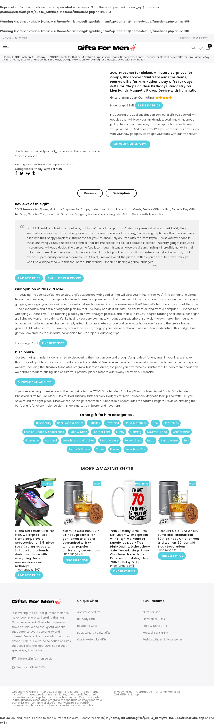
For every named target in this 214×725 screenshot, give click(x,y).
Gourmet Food (157, 431)
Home (7, 57)
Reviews (90, 193)
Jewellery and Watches (78, 440)
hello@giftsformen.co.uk (35, 659)
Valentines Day (135, 448)
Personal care (109, 440)
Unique (115, 448)
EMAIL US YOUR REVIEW (64, 278)
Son (186, 440)
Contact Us (144, 691)
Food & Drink (78, 431)
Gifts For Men (23, 57)
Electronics (171, 422)
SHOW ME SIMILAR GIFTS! (130, 144)
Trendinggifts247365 (28, 667)
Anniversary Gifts (88, 612)
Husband (51, 440)
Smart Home (169, 440)
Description (121, 193)
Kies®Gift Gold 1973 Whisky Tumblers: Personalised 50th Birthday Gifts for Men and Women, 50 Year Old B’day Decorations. (178, 539)
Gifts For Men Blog (168, 691)
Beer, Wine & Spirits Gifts (93, 632)
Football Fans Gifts (155, 632)
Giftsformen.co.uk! (24, 622)
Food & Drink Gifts (155, 626)
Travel (100, 448)
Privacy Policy (123, 691)
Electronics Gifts (154, 619)
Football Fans (101, 431)
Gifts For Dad (151, 612)
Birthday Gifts (86, 619)
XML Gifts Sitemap (126, 694)
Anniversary (43, 422)
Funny (120, 431)
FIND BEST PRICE (149, 105)
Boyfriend (112, 422)
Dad (155, 422)
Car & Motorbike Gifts (92, 639)
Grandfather (181, 431)
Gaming (135, 431)
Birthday (40, 57)
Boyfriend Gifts (87, 626)
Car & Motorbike (136, 422)
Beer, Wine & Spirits (70, 422)
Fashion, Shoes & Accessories (44, 431)
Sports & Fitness (79, 448)
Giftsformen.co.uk (41, 691)
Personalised (132, 440)
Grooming (32, 440)
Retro (151, 440)
